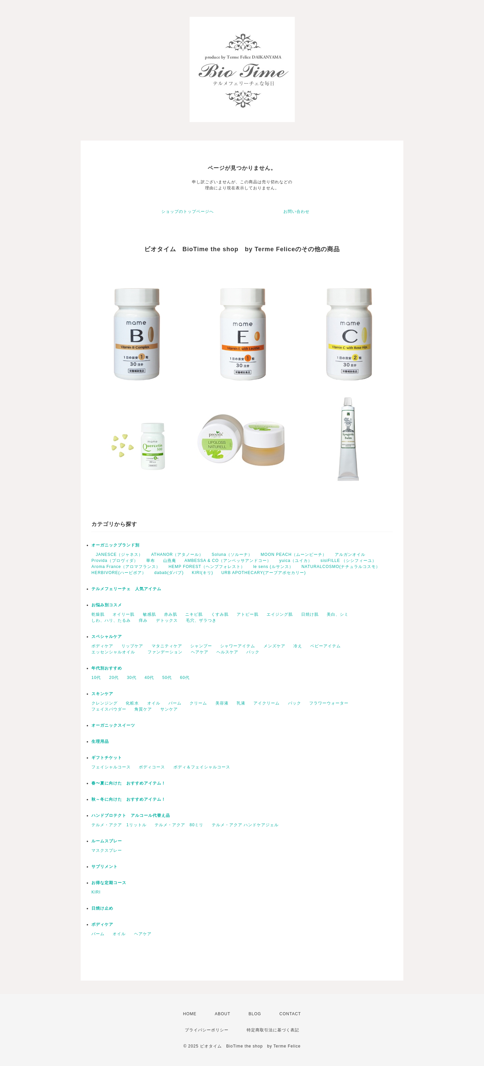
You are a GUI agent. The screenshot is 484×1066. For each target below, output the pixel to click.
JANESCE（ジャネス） (117, 554)
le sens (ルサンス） (273, 566)
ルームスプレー (106, 841)
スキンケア (102, 693)
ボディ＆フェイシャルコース (201, 767)
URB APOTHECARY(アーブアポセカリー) (263, 572)
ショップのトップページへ (187, 211)
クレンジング (104, 703)
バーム (175, 703)
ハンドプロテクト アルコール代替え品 (130, 815)
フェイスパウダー (108, 709)
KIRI (95, 892)
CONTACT (290, 1014)
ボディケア (102, 646)
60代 (185, 677)
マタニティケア (167, 646)
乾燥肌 (98, 614)
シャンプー (201, 646)
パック (252, 652)
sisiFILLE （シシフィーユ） (348, 560)
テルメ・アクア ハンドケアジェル (247, 825)
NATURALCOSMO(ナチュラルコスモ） (340, 566)
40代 (149, 677)
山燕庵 (169, 560)
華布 (150, 560)
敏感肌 (149, 614)
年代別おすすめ (106, 668)
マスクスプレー (106, 850)
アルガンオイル (350, 554)
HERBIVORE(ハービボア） (118, 572)
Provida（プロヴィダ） (114, 560)
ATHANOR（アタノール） (177, 554)
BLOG (255, 1014)
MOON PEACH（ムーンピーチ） (294, 554)
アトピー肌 (247, 614)
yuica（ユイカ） (295, 560)
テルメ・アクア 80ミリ (179, 825)
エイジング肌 (280, 614)
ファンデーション (165, 652)
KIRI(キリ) (202, 572)
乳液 (241, 703)
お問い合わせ (296, 211)
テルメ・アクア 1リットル (119, 825)
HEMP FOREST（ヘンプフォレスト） (206, 566)
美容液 (222, 703)
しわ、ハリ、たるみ (111, 620)
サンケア (169, 709)
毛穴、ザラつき (201, 620)
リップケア (132, 646)
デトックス (167, 620)
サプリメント (104, 866)
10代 (96, 677)
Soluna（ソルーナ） (232, 554)
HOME (190, 1014)
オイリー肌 (123, 614)
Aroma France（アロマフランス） (125, 566)
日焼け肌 (310, 614)
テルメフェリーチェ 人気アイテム (126, 588)
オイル (153, 703)
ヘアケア (199, 652)
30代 (131, 677)
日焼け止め (102, 908)
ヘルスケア (227, 652)
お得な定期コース (108, 882)
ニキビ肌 (194, 614)
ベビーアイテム (325, 646)
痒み (143, 620)
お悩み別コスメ (106, 605)
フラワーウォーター (329, 703)
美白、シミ (338, 614)
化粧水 (132, 703)
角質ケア (143, 709)
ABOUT (222, 1014)
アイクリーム (266, 703)
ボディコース (152, 767)
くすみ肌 (220, 614)
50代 (167, 677)
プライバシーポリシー (207, 1030)
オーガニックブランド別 (115, 545)
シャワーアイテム (237, 646)
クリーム (198, 703)
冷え (297, 646)
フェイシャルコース (111, 767)
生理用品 (100, 741)
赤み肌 (170, 614)
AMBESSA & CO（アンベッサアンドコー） (228, 560)
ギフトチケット (106, 757)
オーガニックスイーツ (113, 725)
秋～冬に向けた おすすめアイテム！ (128, 799)
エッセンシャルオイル (115, 652)
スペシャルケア (106, 636)
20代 (114, 677)
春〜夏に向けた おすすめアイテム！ (128, 783)
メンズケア (274, 646)
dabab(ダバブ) (169, 572)
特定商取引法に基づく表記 (273, 1030)
